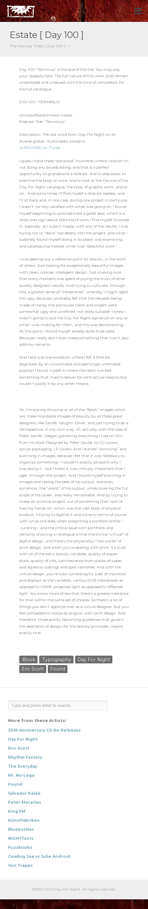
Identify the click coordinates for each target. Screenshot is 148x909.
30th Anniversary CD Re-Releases (44, 730)
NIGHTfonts (21, 838)
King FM (16, 811)
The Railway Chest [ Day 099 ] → (40, 46)
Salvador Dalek (24, 793)
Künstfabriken (24, 820)
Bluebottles (21, 829)
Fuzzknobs (20, 847)
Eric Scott (33, 669)
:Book (28, 659)
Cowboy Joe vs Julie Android (39, 856)
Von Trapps (20, 865)
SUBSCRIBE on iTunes (39, 147)
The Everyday (22, 766)
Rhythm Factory (25, 757)
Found (57, 669)
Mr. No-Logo (21, 775)
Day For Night (93, 659)
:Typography (56, 659)
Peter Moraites (24, 802)
